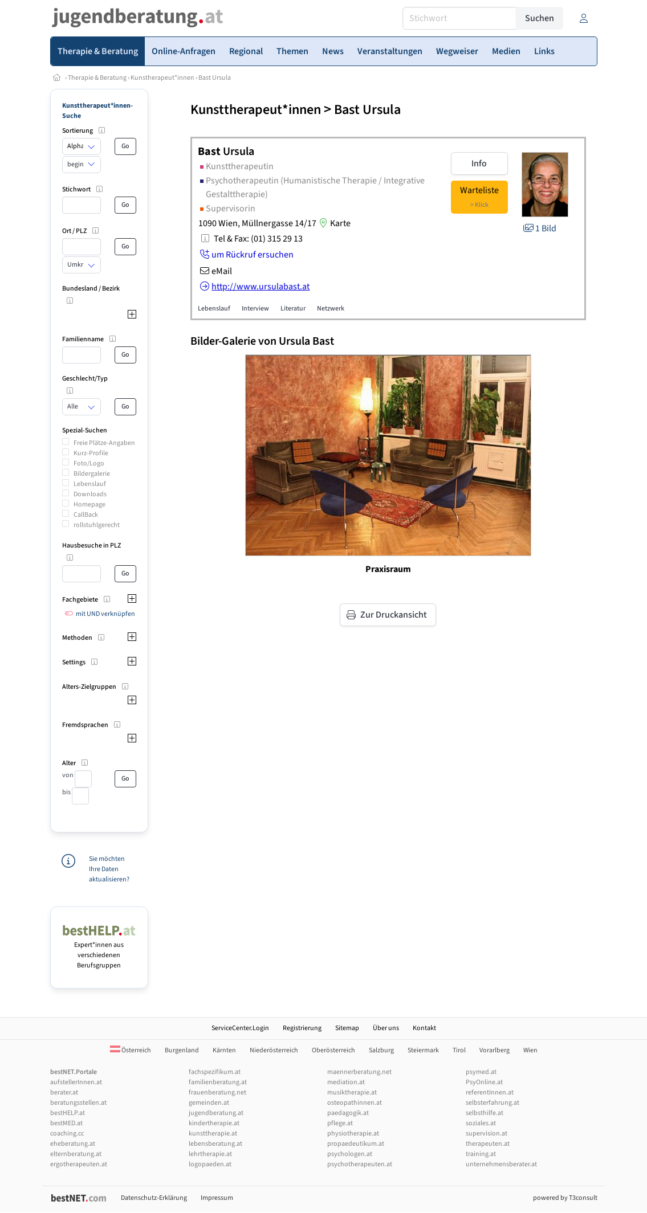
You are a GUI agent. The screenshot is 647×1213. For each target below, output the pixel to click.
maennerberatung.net (359, 1072)
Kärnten (224, 1050)
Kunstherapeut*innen (162, 78)
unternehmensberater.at (501, 1164)
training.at (481, 1154)
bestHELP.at (67, 1113)
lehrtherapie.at (210, 1154)
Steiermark (423, 1050)
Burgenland (182, 1050)
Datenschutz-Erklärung (154, 1198)
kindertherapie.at (214, 1123)
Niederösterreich (274, 1050)
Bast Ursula (214, 78)
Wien (530, 1050)
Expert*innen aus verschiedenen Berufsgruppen (99, 950)
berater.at (64, 1092)
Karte (333, 223)
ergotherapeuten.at (78, 1164)
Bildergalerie (92, 474)
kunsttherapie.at (213, 1133)
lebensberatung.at (215, 1144)
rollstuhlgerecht (97, 525)
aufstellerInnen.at (76, 1082)
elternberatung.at (75, 1154)
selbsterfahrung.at (492, 1103)
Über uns (386, 1028)
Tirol (459, 1050)
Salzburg (381, 1050)
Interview (255, 308)
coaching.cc (67, 1133)
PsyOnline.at (484, 1082)
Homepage (89, 504)
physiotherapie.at (353, 1133)
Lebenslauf (90, 484)
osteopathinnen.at (354, 1103)
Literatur (293, 308)
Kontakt (424, 1028)
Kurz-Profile (91, 453)
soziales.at (481, 1123)
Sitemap (347, 1028)
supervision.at (486, 1133)
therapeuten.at (488, 1144)
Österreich (130, 1050)
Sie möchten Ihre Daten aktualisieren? (109, 869)
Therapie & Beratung (97, 78)
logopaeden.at (210, 1164)
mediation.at (346, 1082)
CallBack (86, 515)
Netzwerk (330, 308)
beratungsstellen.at (78, 1103)
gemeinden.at (209, 1103)
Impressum (217, 1198)
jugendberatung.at (216, 1113)
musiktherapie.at (352, 1092)
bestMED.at (66, 1123)
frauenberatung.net (217, 1092)
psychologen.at (349, 1154)
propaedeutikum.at (355, 1144)
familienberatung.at (218, 1082)
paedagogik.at (348, 1113)
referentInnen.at (490, 1092)
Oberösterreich (333, 1050)
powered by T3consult (565, 1198)
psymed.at (481, 1072)
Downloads (90, 494)
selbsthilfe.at (484, 1113)
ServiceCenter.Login (240, 1028)
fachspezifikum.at (215, 1072)
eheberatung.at (72, 1144)
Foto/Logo (89, 463)
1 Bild (539, 228)
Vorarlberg (494, 1050)
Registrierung (302, 1028)
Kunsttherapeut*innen (255, 110)
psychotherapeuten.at (359, 1164)
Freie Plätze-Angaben (104, 443)
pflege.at (340, 1123)
